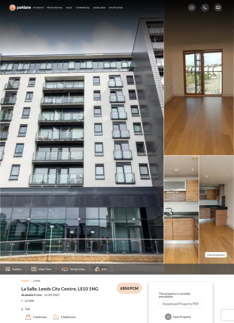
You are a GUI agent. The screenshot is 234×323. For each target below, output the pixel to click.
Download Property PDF (181, 304)
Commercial (82, 8)
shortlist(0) (116, 8)
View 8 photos (216, 253)
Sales (69, 8)
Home (25, 280)
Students (38, 8)
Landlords (99, 8)
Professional (55, 8)
